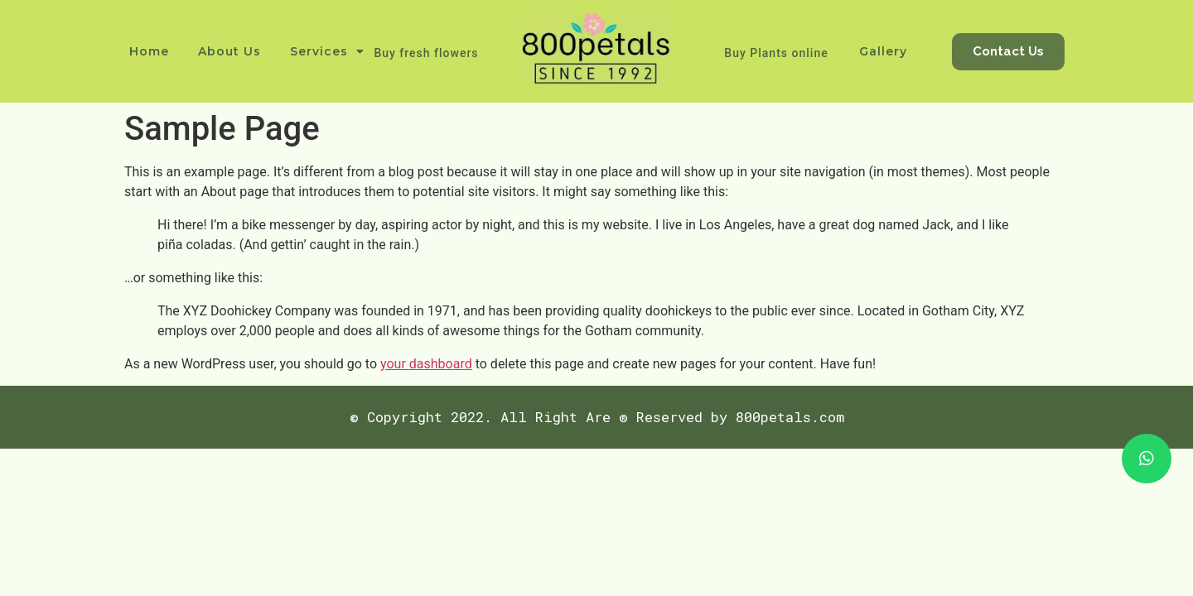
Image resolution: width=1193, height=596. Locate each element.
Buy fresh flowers (426, 53)
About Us (229, 51)
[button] (1008, 51)
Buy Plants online (776, 53)
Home (149, 51)
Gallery (883, 51)
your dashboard (426, 364)
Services (327, 51)
